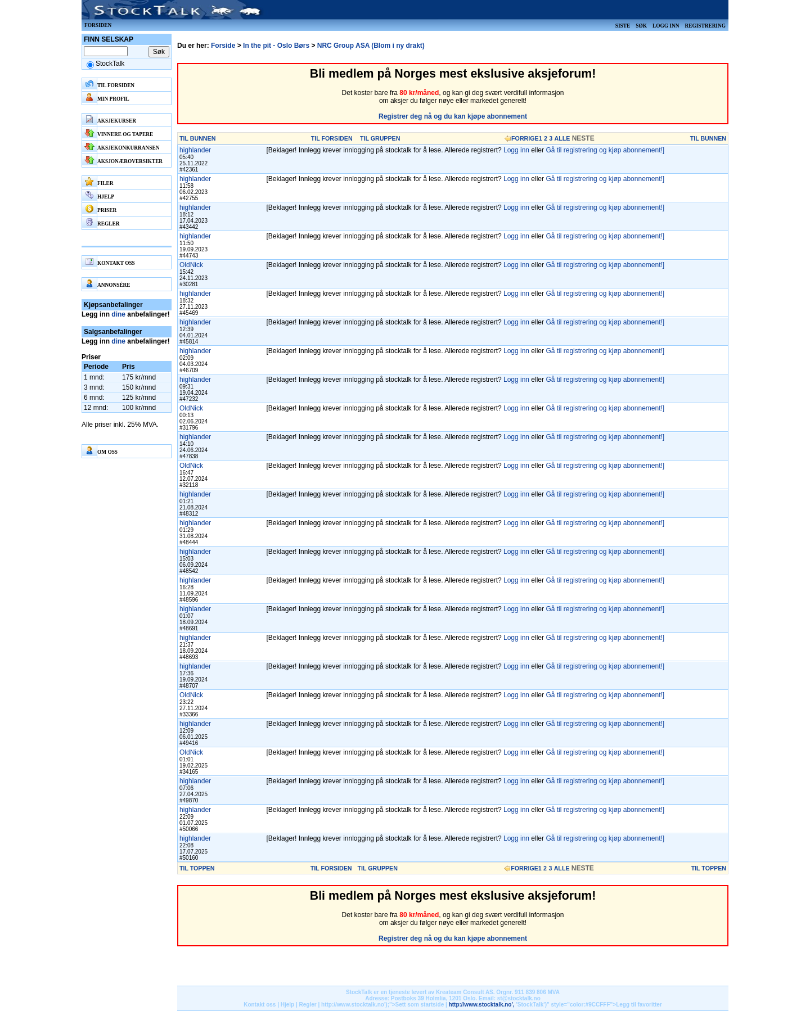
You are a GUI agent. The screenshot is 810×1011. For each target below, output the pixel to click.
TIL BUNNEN (197, 138)
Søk (641, 26)
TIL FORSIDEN (332, 138)
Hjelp (287, 1004)
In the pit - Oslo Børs (276, 45)
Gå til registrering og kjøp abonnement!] (605, 150)
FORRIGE (525, 138)
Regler (308, 1004)
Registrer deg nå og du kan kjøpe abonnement (453, 116)
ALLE (562, 138)
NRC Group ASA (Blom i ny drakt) (371, 45)
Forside (223, 45)
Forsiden (97, 25)
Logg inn (665, 26)
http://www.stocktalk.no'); (355, 1004)
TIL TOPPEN (196, 868)
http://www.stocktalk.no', (482, 1004)
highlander (195, 150)
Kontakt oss (260, 1004)
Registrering (705, 26)
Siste (622, 26)
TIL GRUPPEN (380, 138)
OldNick (191, 265)
